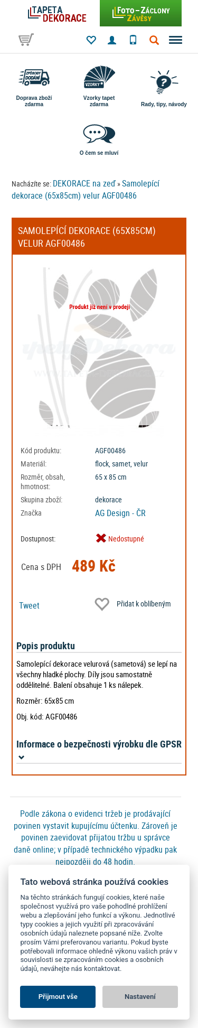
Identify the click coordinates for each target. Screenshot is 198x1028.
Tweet (29, 605)
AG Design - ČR (120, 513)
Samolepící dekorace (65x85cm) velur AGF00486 (85, 189)
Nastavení (140, 997)
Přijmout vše (58, 997)
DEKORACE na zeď (84, 183)
